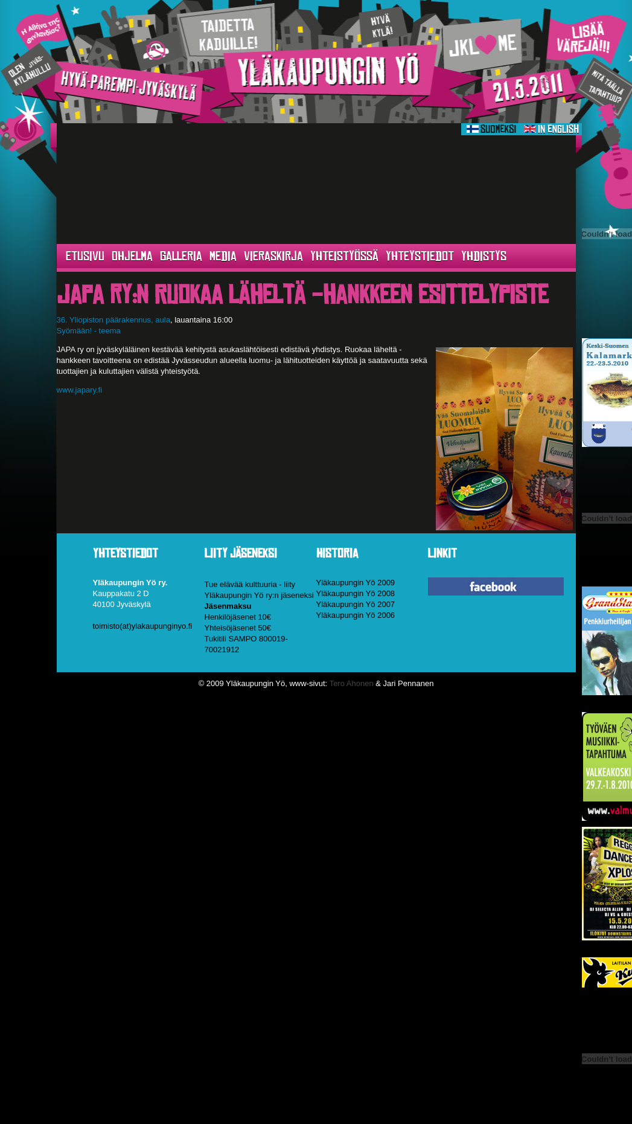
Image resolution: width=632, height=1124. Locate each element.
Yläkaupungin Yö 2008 (355, 593)
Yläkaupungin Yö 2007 (355, 604)
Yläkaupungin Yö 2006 (355, 615)
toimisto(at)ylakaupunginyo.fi (143, 626)
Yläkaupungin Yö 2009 (355, 582)
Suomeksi (491, 129)
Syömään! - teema (89, 330)
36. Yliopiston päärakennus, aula (113, 319)
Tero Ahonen (352, 683)
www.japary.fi (80, 389)
